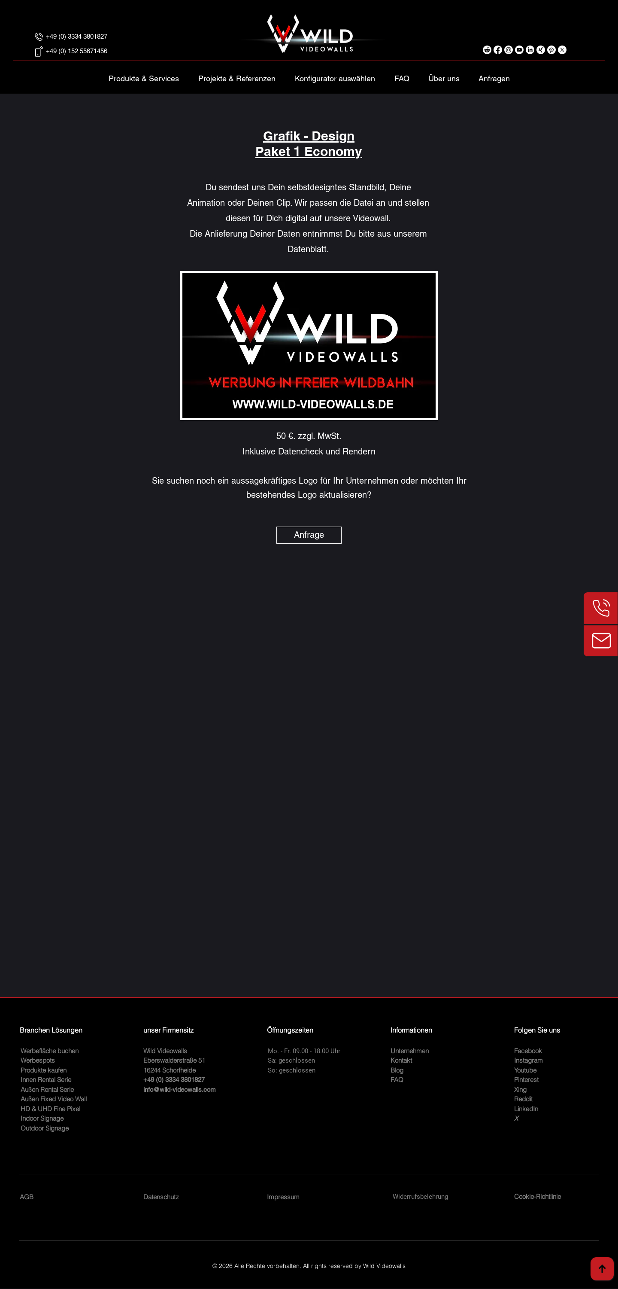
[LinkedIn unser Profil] (530, 50)
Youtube (525, 1070)
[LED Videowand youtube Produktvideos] (519, 50)
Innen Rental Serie (46, 1080)
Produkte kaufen (44, 1070)
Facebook (528, 1051)
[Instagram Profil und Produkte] (508, 50)
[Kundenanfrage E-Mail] (600, 641)
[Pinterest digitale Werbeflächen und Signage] (551, 50)
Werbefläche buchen (50, 1051)
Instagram (528, 1060)
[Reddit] (487, 50)
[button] (335, 74)
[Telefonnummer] (600, 608)
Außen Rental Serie (47, 1089)
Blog (397, 1070)
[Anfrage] (309, 535)
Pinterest (526, 1080)
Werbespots (38, 1060)
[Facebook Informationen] (498, 50)
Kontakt (401, 1060)
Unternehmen (410, 1051)
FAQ (397, 1080)
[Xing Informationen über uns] (540, 50)
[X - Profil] (562, 50)
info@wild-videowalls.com (179, 1089)
